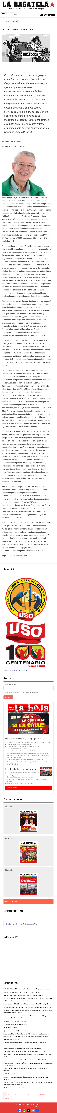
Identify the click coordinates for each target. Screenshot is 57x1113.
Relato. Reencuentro (9, 1074)
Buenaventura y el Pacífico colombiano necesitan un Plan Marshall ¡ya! (25, 1004)
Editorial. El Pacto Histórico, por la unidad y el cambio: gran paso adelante (26, 989)
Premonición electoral (10, 1027)
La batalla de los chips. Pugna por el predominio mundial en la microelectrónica (28, 1007)
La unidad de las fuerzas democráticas (15, 1024)
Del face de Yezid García (11, 1039)
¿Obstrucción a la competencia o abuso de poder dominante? (22, 1048)
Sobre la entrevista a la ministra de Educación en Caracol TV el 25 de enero (26, 1060)
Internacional (6, 21)
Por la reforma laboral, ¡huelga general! (23, 738)
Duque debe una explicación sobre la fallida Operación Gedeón (23, 995)
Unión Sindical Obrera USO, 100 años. (15, 670)
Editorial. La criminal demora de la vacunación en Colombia (22, 992)
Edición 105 (9, 807)
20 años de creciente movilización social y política (19, 1088)
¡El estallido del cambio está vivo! (20, 769)
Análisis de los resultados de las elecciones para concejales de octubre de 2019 (27, 1051)
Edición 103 (9, 838)
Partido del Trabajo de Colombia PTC (21, 924)
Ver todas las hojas (11, 787)
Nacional (14, 21)
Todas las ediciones (11, 901)
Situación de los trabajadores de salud (15, 1021)
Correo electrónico (9, 684)
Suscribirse (8, 697)
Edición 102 (9, 870)
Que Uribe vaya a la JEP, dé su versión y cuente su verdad (21, 1031)
